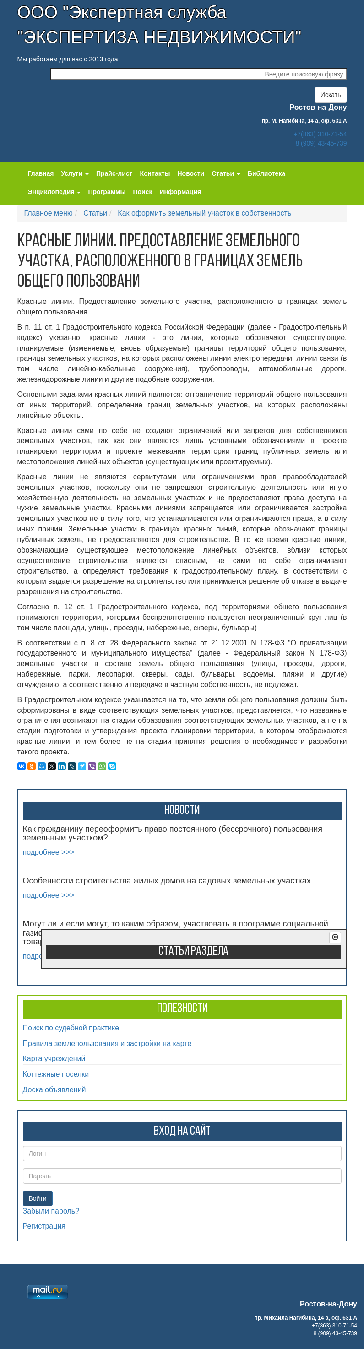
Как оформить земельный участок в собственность (204, 213)
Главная (41, 173)
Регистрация (44, 1226)
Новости (191, 173)
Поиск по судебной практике (71, 1028)
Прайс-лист (114, 173)
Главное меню (48, 213)
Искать (331, 94)
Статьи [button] (226, 173)
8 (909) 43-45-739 (321, 143)
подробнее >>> (49, 852)
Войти (38, 1198)
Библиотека (266, 173)
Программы (106, 191)
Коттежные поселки (56, 1074)
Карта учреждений (54, 1058)
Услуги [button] (74, 173)
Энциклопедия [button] (54, 191)
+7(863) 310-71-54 (320, 134)
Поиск (142, 191)
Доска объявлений (54, 1090)
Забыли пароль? (51, 1211)
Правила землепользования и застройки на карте (107, 1043)
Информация (180, 191)
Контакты (155, 173)
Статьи (95, 213)
